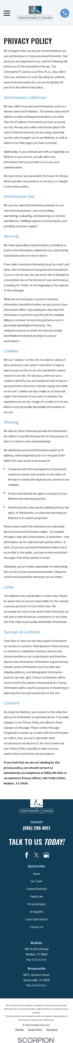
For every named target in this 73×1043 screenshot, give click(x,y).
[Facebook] (27, 855)
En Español (36, 912)
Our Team (36, 881)
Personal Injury (36, 904)
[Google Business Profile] (46, 855)
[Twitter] (36, 855)
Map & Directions (36, 959)
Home (36, 874)
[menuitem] (19, 1029)
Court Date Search (36, 919)
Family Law (36, 896)
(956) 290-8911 (36, 828)
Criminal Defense (36, 889)
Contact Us (36, 927)
